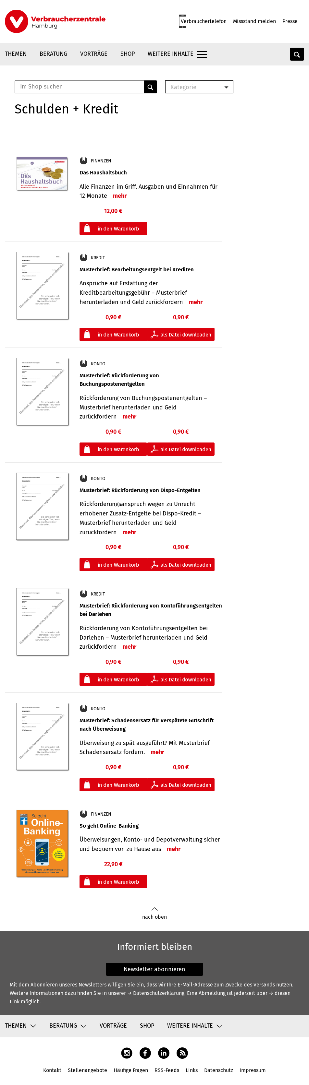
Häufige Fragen (131, 1070)
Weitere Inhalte (170, 53)
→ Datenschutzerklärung (155, 993)
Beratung (53, 53)
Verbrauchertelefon (204, 21)
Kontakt (52, 1070)
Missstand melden (254, 21)
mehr (120, 195)
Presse (290, 21)
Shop (127, 53)
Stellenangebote (87, 1070)
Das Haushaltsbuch (103, 172)
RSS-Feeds (166, 1070)
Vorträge (93, 53)
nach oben (154, 913)
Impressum (253, 1070)
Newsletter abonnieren (154, 969)
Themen (16, 53)
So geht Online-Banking (109, 825)
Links (192, 1070)
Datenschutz (218, 1070)
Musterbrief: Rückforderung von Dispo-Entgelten (140, 490)
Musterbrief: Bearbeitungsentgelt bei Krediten (137, 269)
